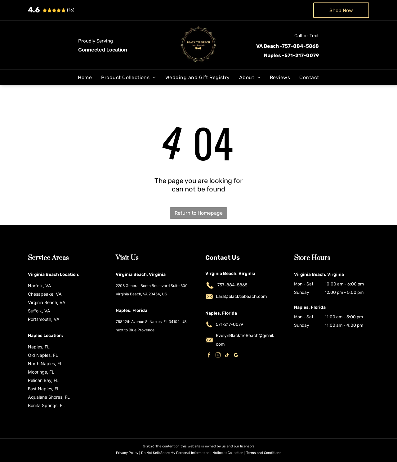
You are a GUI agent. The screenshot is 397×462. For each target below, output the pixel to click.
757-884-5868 (232, 285)
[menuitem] (84, 77)
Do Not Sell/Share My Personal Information (175, 453)
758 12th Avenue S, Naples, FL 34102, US (151, 321)
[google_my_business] (236, 355)
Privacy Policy (127, 453)
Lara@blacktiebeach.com (241, 296)
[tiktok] (227, 355)
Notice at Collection (227, 453)
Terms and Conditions (263, 453)
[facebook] (209, 355)
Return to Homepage (199, 213)
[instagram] (218, 355)
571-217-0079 (229, 324)
